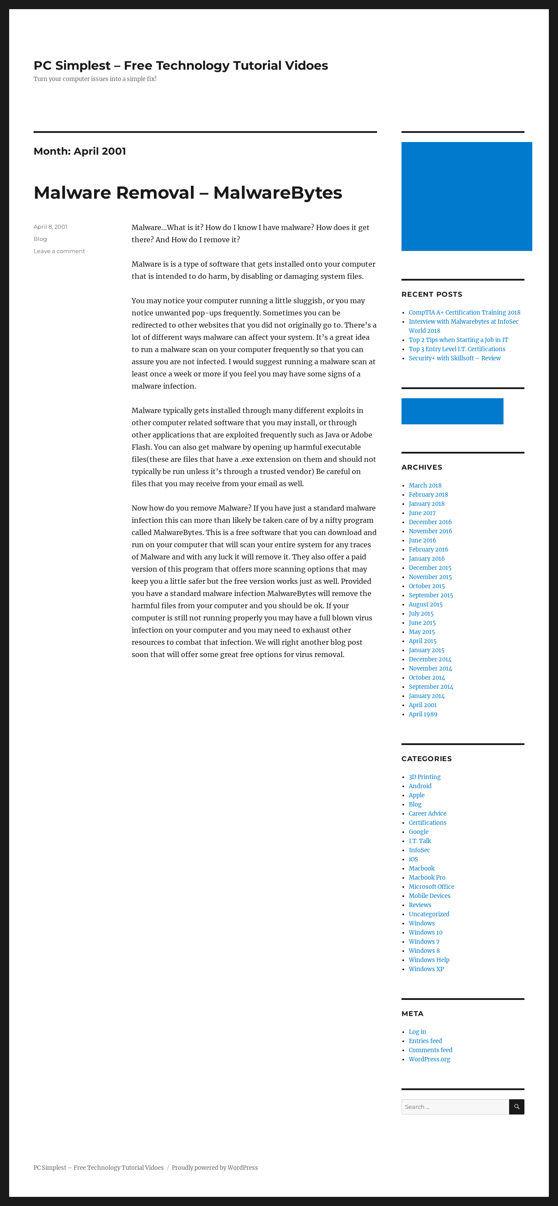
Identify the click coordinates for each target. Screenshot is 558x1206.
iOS (413, 859)
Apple (417, 795)
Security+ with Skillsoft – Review (455, 358)
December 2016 (430, 522)
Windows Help (429, 960)
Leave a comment (59, 250)
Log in (417, 1032)
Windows (422, 923)
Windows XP (426, 969)
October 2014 (427, 677)
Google (419, 832)
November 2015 (430, 577)
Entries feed (425, 1041)
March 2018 (425, 485)
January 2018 (427, 504)
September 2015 (431, 595)
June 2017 (422, 513)
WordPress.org (429, 1059)
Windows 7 (424, 941)
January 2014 (427, 696)
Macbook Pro (427, 877)
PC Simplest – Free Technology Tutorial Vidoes (181, 65)
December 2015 (430, 568)
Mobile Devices (430, 896)
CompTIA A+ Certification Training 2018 (465, 312)
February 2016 (429, 549)
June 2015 (422, 623)
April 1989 (423, 714)
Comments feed (431, 1050)
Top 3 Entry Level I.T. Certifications (457, 349)
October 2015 (427, 586)
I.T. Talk (420, 841)
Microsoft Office (431, 887)
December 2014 (430, 659)
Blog (40, 238)
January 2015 (427, 650)
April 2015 (423, 641)
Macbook (422, 868)
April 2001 (423, 705)
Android (420, 786)
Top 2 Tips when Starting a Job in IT (458, 340)
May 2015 (422, 632)
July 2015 (421, 613)
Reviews (420, 905)
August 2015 (426, 604)
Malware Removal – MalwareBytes (188, 192)
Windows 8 (424, 951)
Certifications (428, 823)
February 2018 (428, 494)
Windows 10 (425, 932)
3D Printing (425, 777)
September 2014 (431, 687)
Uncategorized (429, 914)
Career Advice (427, 813)
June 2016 (422, 540)
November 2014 (430, 668)
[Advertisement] (468, 197)
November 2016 (431, 531)
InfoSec (419, 850)
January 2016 (427, 558)
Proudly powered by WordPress (215, 1168)
